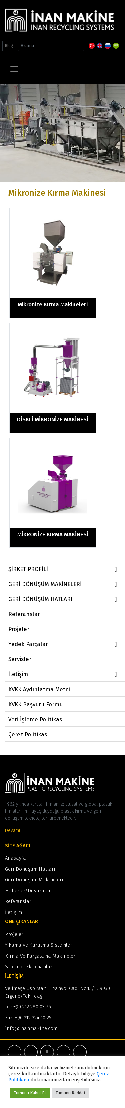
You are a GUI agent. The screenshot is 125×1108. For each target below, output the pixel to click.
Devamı (12, 830)
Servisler (19, 659)
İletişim (63, 674)
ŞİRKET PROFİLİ (63, 569)
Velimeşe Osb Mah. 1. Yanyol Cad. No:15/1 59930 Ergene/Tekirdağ (57, 992)
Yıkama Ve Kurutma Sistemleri (39, 945)
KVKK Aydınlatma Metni (39, 689)
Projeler (18, 629)
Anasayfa (15, 858)
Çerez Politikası (28, 734)
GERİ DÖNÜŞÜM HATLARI (63, 599)
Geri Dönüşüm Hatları (30, 869)
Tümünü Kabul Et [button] (30, 1092)
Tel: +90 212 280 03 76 (28, 1007)
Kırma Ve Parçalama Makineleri (41, 956)
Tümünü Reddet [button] (70, 1092)
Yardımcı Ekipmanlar (28, 967)
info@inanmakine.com (31, 1028)
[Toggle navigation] (14, 69)
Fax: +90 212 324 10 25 (28, 1018)
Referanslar (24, 614)
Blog (9, 45)
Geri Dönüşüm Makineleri (34, 880)
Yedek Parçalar (63, 644)
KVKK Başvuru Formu (35, 704)
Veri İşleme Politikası (36, 719)
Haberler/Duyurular (28, 891)
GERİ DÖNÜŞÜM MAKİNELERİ (63, 584)
